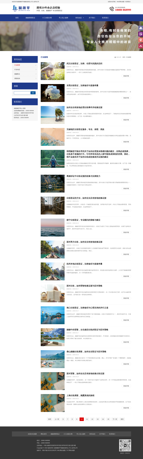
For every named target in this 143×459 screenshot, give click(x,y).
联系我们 (128, 1)
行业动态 (17, 69)
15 (108, 419)
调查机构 (17, 78)
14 (103, 419)
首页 (17, 18)
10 (82, 419)
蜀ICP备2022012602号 (49, 450)
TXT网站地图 (70, 450)
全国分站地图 (32, 434)
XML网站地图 (120, 1)
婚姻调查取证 (30, 18)
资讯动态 (78, 18)
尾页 (122, 419)
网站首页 (44, 434)
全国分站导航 (112, 1)
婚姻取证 (17, 74)
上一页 (57, 419)
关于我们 (92, 18)
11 (87, 419)
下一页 (115, 419)
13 (98, 419)
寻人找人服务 (63, 18)
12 (92, 419)
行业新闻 (17, 65)
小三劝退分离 (47, 18)
